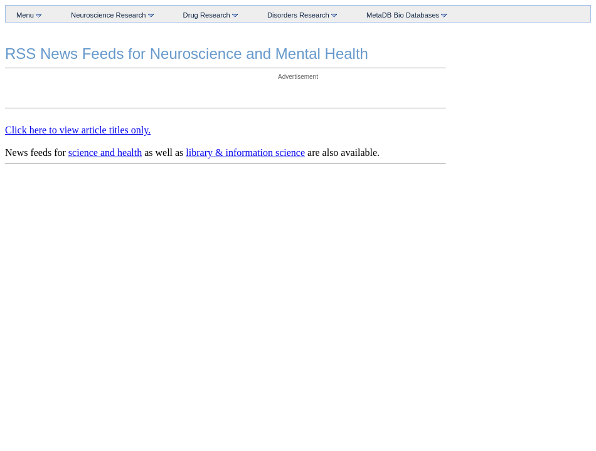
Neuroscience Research (110, 14)
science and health (105, 152)
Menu (26, 14)
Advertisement (298, 76)
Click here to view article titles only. (78, 130)
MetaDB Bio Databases (404, 14)
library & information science (245, 152)
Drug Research (208, 14)
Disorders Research (299, 14)
